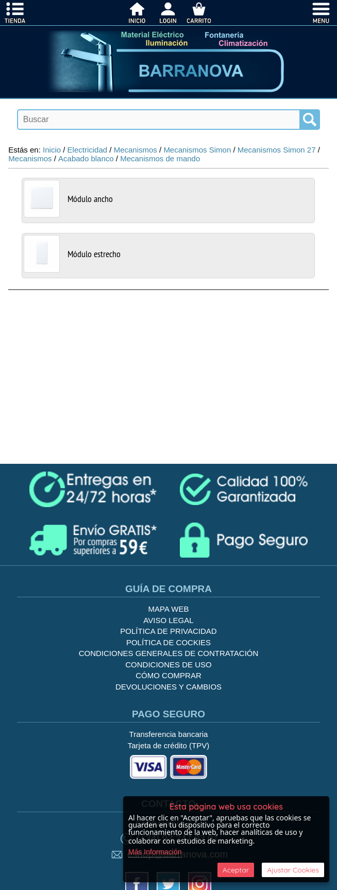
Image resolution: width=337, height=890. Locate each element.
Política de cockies (168, 642)
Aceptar (236, 870)
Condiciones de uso (168, 664)
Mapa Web (168, 608)
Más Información (154, 852)
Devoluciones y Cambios (168, 686)
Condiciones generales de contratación (169, 653)
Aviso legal (168, 620)
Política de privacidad (168, 631)
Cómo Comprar (168, 675)
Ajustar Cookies (293, 870)
